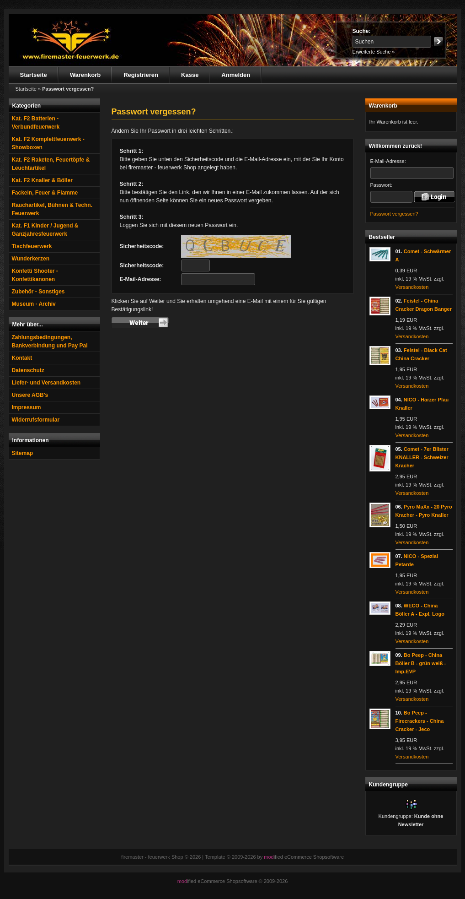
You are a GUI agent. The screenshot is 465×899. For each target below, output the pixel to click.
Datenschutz (28, 370)
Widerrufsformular (36, 420)
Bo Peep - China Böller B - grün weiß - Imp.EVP (421, 663)
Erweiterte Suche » (374, 51)
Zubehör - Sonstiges (38, 291)
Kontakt (22, 358)
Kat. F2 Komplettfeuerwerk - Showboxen (48, 143)
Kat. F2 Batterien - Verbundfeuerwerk (36, 122)
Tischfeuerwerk (32, 246)
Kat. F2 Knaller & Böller (42, 180)
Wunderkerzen (30, 258)
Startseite (33, 74)
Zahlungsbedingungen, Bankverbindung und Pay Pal (50, 341)
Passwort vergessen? (394, 214)
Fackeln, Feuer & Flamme (45, 193)
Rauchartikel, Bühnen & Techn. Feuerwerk (52, 209)
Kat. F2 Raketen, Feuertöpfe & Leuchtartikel (51, 164)
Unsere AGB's (30, 395)
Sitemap (22, 453)
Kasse (189, 74)
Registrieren (140, 74)
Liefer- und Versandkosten (46, 382)
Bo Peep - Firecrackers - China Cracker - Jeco (420, 721)
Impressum (26, 407)
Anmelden (235, 74)
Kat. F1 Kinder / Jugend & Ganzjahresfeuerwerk (45, 229)
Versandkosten (412, 287)
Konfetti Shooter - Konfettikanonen (35, 275)
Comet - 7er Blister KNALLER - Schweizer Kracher (422, 457)
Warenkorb (85, 74)
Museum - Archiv (34, 304)
